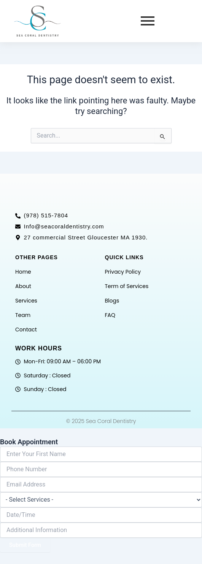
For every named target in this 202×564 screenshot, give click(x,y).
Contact (26, 329)
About (23, 286)
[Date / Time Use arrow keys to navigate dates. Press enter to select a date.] (101, 515)
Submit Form (25, 545)
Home (23, 272)
